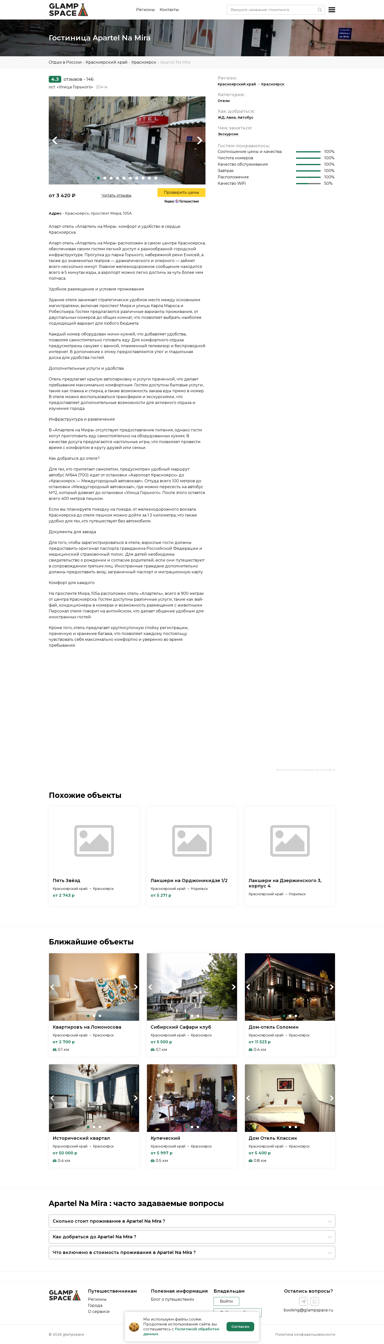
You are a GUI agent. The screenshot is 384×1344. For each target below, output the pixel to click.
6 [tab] (130, 178)
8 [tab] (143, 178)
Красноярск (144, 62)
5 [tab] (123, 178)
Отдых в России (65, 62)
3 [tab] (111, 178)
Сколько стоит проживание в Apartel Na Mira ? (109, 1221)
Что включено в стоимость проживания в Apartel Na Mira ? (124, 1252)
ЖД (221, 117)
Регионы (145, 9)
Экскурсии (228, 134)
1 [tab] (98, 178)
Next (199, 140)
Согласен (240, 1326)
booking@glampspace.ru (308, 1310)
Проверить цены (181, 192)
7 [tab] (136, 178)
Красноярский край (107, 62)
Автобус (245, 117)
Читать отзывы (117, 195)
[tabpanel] (127, 140)
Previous (55, 140)
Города (95, 1305)
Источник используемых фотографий (305, 769)
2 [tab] (104, 178)
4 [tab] (117, 178)
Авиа (231, 117)
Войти (226, 1301)
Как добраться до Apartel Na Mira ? (94, 1237)
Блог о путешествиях (172, 1299)
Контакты (169, 9)
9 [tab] (149, 178)
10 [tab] (155, 178)
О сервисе (99, 1311)
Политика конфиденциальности (305, 1334)
